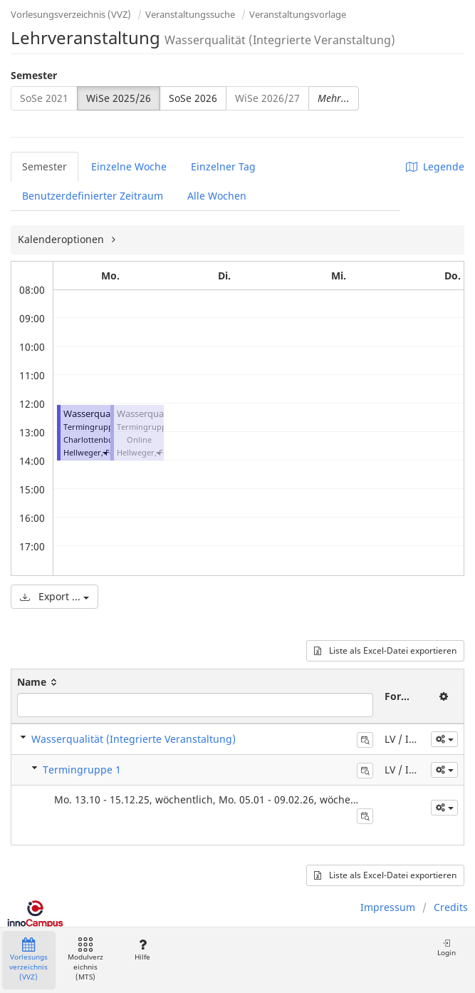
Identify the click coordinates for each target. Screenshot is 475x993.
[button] (104, 452)
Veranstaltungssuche (190, 14)
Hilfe (142, 950)
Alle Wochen (216, 195)
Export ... (54, 596)
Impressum (387, 907)
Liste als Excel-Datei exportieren (385, 650)
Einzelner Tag (223, 166)
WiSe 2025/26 (118, 98)
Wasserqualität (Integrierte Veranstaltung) (133, 739)
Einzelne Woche (129, 166)
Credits (451, 907)
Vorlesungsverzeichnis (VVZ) (71, 14)
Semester (34, 75)
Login (446, 947)
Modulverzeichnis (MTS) (85, 960)
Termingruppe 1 (82, 769)
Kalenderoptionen (62, 239)
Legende (435, 166)
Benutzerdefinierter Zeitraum (92, 195)
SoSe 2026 (193, 98)
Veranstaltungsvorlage (297, 14)
